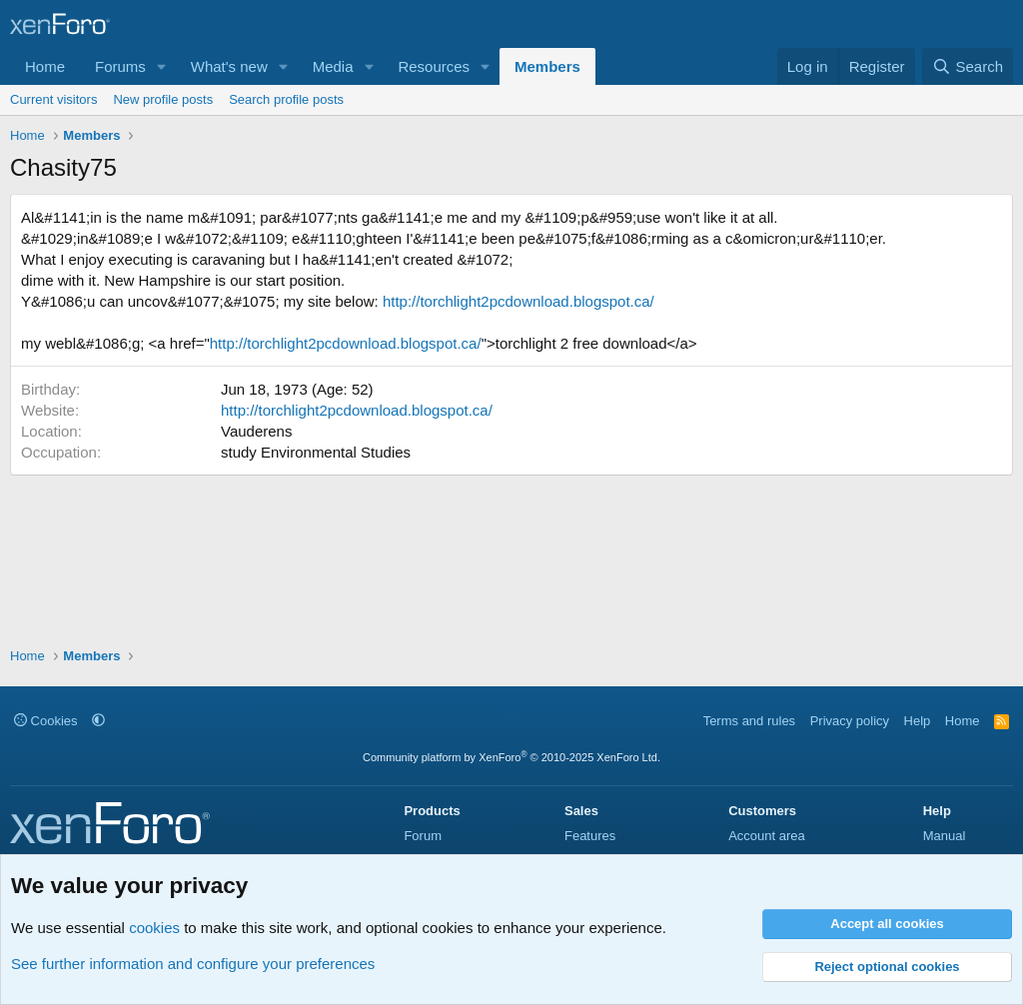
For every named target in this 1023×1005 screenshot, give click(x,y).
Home (45, 66)
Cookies (46, 720)
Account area (766, 835)
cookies (154, 927)
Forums (120, 66)
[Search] (967, 66)
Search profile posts (286, 99)
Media (333, 66)
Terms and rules (749, 720)
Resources (434, 66)
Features (589, 835)
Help (917, 720)
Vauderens (256, 431)
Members (547, 66)
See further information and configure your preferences (193, 963)
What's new (229, 66)
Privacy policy (849, 720)
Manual (944, 835)
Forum (423, 835)
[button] (162, 66)
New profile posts (163, 99)
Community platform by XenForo (511, 757)
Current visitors (53, 99)
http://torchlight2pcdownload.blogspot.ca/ (518, 301)
